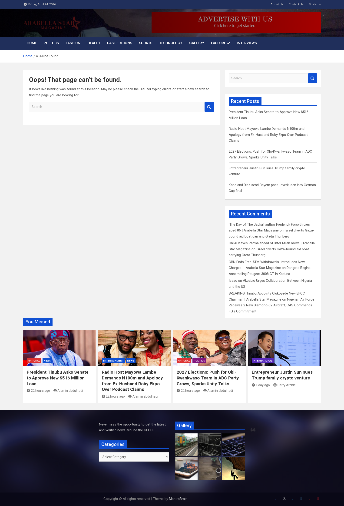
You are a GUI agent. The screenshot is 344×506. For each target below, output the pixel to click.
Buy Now (315, 4)
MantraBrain (178, 499)
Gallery (196, 43)
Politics (51, 43)
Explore (218, 43)
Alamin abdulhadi (68, 390)
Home (32, 43)
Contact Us (296, 4)
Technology (170, 43)
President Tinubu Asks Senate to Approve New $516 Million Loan (58, 377)
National (34, 360)
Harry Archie (284, 385)
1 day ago (261, 385)
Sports (145, 43)
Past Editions (119, 43)
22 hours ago (38, 390)
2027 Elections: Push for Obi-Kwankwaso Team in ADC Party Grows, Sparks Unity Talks (208, 377)
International (262, 360)
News (47, 360)
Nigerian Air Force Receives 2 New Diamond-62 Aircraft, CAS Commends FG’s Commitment (271, 305)
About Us (277, 4)
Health (93, 43)
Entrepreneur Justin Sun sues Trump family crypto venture (282, 375)
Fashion (73, 43)
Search (209, 107)
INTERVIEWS (247, 43)
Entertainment (113, 360)
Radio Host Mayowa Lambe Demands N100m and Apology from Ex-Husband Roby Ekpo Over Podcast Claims (268, 135)
